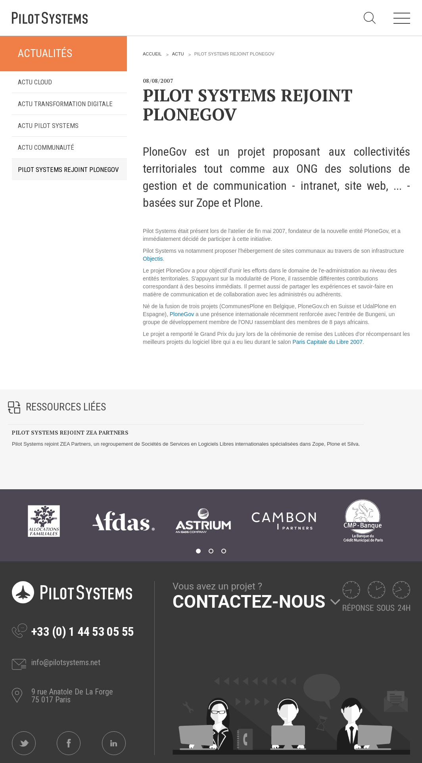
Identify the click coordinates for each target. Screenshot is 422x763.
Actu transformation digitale (65, 104)
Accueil (152, 54)
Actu (178, 54)
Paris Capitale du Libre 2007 (327, 342)
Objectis (153, 259)
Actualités (45, 53)
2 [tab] (211, 551)
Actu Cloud (35, 82)
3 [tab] (223, 551)
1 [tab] (198, 551)
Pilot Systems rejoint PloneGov (68, 170)
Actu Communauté (46, 147)
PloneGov (182, 314)
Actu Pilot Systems (48, 126)
